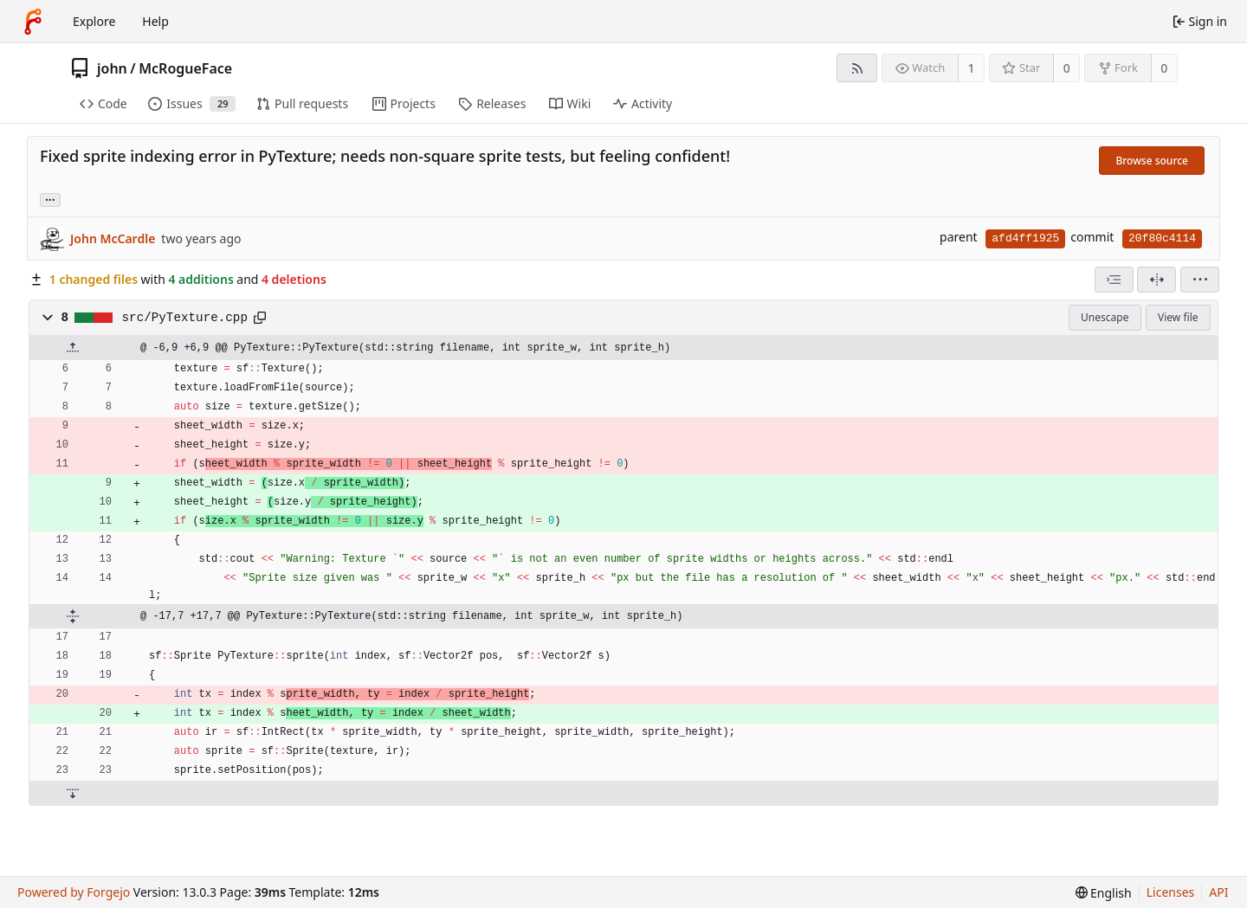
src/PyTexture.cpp (185, 318)
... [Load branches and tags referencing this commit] (50, 198)
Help (155, 21)
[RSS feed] (857, 68)
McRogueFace (185, 68)
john (112, 68)
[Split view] (1156, 280)
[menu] (1199, 280)
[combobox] (1114, 280)
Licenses (1171, 892)
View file (1178, 317)
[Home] (33, 21)
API (1218, 892)
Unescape (1104, 317)
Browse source (1151, 160)
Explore (94, 21)
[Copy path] (260, 318)
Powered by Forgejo (73, 892)
